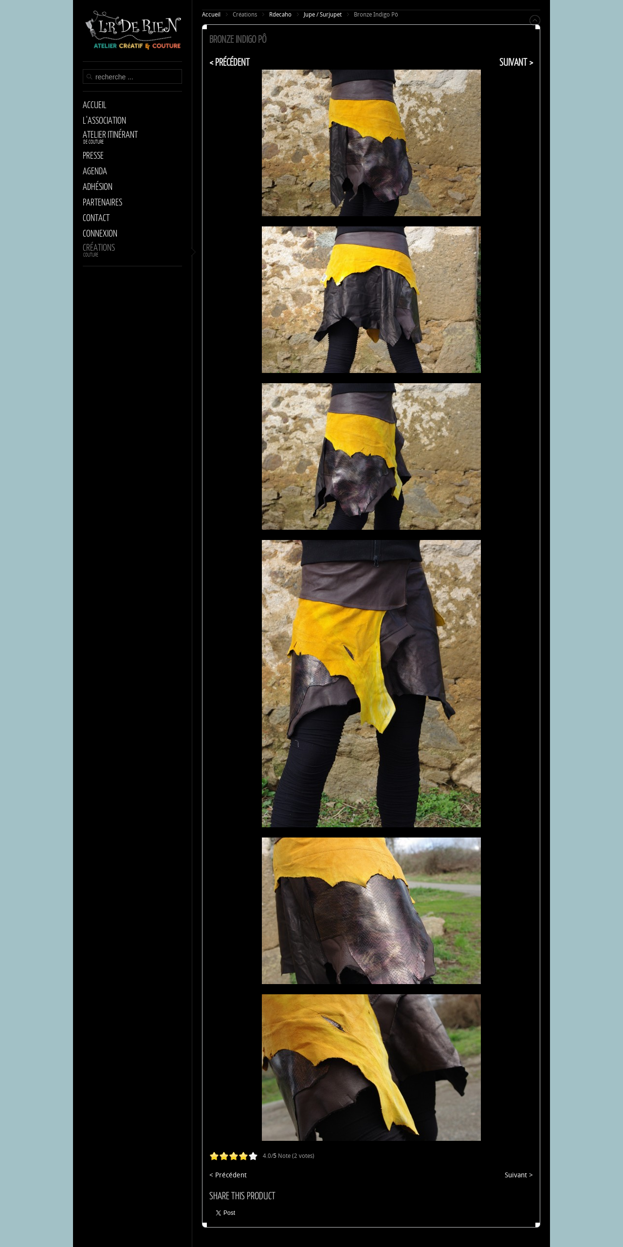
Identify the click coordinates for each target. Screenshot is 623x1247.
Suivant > (516, 62)
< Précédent (229, 62)
